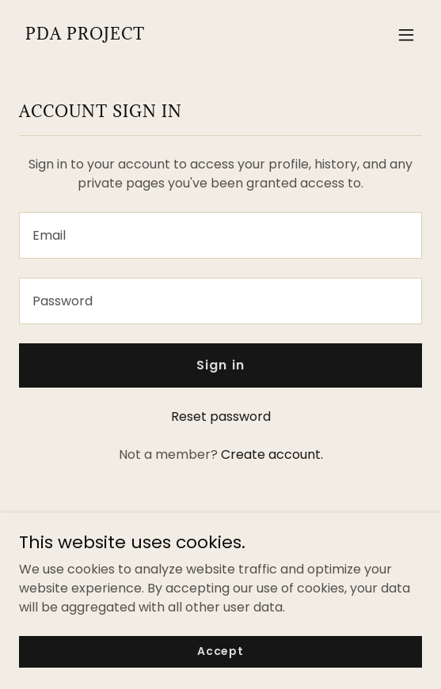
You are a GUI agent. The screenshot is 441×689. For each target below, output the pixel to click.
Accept (220, 651)
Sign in (220, 365)
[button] (406, 35)
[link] (85, 35)
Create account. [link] (272, 454)
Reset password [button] (221, 416)
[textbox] (220, 235)
